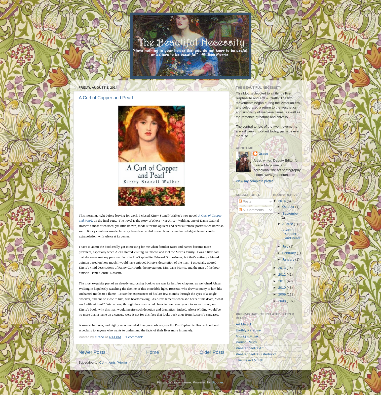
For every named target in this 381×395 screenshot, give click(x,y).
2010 (282, 287)
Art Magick (244, 324)
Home (152, 352)
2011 (282, 281)
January (288, 259)
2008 (282, 301)
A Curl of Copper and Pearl (106, 97)
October (288, 207)
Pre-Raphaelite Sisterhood (256, 354)
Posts (245, 201)
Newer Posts (92, 352)
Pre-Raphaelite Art (249, 348)
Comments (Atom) (113, 362)
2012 (282, 274)
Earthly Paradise (248, 330)
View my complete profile (255, 181)
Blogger (217, 382)
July (285, 246)
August (288, 224)
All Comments (251, 210)
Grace (263, 154)
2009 (282, 294)
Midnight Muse (247, 336)
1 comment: (134, 337)
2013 (282, 268)
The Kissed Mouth (249, 360)
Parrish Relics (246, 342)
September (290, 213)
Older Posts (212, 352)
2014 (282, 201)
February (289, 253)
